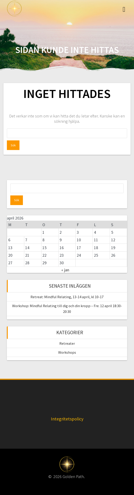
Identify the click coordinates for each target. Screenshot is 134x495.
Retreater (67, 343)
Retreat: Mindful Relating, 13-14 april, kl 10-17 (67, 297)
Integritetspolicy (67, 419)
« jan (65, 270)
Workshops (67, 352)
